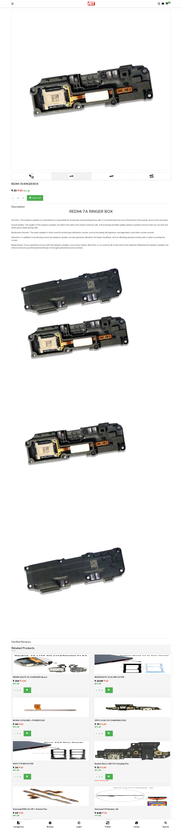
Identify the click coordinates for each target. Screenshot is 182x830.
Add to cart (35, 198)
